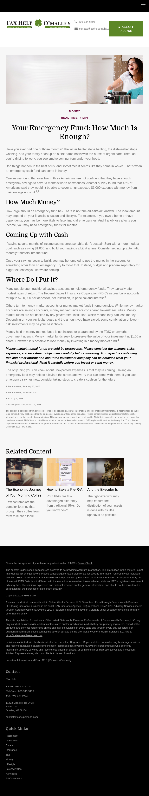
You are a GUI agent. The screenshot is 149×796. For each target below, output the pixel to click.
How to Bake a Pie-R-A (64, 489)
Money (9, 759)
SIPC (110, 606)
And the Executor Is (102, 489)
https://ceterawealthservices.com (24, 635)
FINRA (102, 606)
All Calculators (14, 778)
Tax (8, 754)
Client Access (126, 28)
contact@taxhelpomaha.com (96, 28)
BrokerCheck (85, 563)
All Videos (11, 773)
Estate (9, 745)
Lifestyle (10, 764)
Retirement (12, 735)
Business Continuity (60, 660)
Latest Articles (14, 768)
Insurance (11, 749)
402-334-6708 (87, 21)
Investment (12, 740)
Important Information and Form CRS (26, 660)
